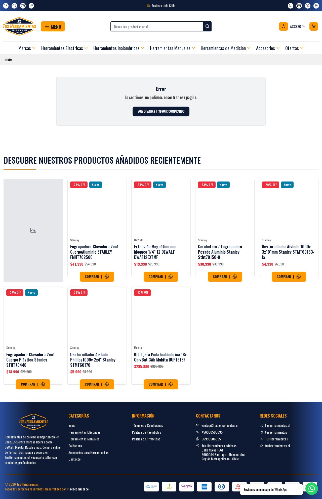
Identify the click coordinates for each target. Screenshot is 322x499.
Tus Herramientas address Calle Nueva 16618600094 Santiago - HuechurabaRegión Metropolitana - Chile (220, 452)
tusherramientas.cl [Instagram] (275, 425)
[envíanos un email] (299, 6)
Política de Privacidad (146, 438)
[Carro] (313, 26)
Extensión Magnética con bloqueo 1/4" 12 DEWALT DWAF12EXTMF (155, 267)
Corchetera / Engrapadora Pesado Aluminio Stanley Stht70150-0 (220, 273)
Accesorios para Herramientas (88, 452)
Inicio (71, 425)
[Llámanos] (291, 6)
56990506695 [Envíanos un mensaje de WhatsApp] (208, 438)
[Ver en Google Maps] (316, 6)
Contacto (74, 459)
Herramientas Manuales (83, 438)
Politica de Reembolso (146, 432)
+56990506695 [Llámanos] (209, 432)
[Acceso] (292, 26)
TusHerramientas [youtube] (274, 438)
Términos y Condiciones (147, 425)
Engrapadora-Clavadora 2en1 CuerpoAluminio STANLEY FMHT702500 (94, 261)
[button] (53, 26)
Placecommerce (78, 489)
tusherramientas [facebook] (273, 432)
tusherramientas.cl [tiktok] (275, 445)
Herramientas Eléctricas (84, 432)
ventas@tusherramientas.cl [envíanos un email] (217, 425)
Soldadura (75, 445)
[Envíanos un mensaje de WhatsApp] (308, 6)
